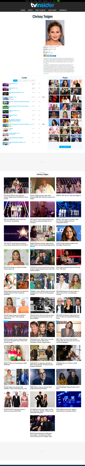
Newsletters (45, 1)
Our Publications (49, 452)
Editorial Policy (55, 445)
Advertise (49, 445)
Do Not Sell (57, 447)
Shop (31, 1)
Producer (25, 55)
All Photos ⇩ (65, 122)
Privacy (44, 447)
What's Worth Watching (16, 450)
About (44, 445)
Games (35, 1)
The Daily (7, 450)
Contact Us (62, 445)
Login (58, 0)
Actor (15, 55)
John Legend (49, 29)
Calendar (40, 1)
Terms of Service (51, 447)
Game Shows (52, 10)
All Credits (32, 55)
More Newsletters (8, 454)
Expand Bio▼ (46, 48)
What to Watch (40, 10)
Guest (20, 55)
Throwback (63, 10)
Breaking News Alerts (27, 450)
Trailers (54, 1)
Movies (30, 10)
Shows (23, 10)
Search (27, 1)
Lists (50, 1)
